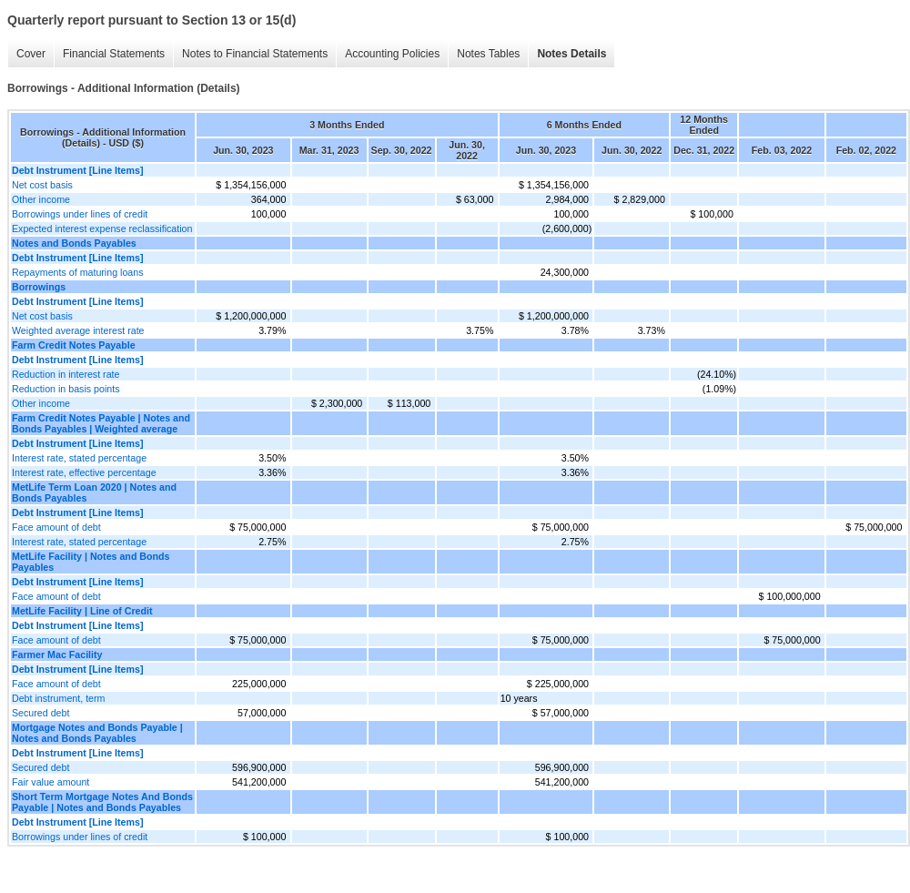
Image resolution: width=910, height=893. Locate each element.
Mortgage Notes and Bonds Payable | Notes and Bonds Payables (97, 733)
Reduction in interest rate (65, 374)
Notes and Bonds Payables (74, 243)
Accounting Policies (392, 53)
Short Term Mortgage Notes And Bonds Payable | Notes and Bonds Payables (102, 802)
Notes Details (571, 53)
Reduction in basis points (65, 388)
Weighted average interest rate (78, 330)
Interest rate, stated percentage (79, 457)
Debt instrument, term (58, 698)
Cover (31, 53)
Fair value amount (50, 781)
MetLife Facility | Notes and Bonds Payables (91, 562)
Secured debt (40, 712)
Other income (41, 199)
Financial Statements (114, 53)
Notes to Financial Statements (255, 53)
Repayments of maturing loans (78, 272)
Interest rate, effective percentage (84, 472)
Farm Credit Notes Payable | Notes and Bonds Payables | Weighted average (101, 423)
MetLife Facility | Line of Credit (82, 610)
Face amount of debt (56, 527)
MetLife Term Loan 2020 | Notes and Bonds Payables (94, 492)
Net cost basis (42, 184)
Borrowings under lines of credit (79, 213)
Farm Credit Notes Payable (74, 345)
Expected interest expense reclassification (102, 228)
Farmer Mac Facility (57, 654)
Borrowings (39, 286)
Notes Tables (488, 53)
